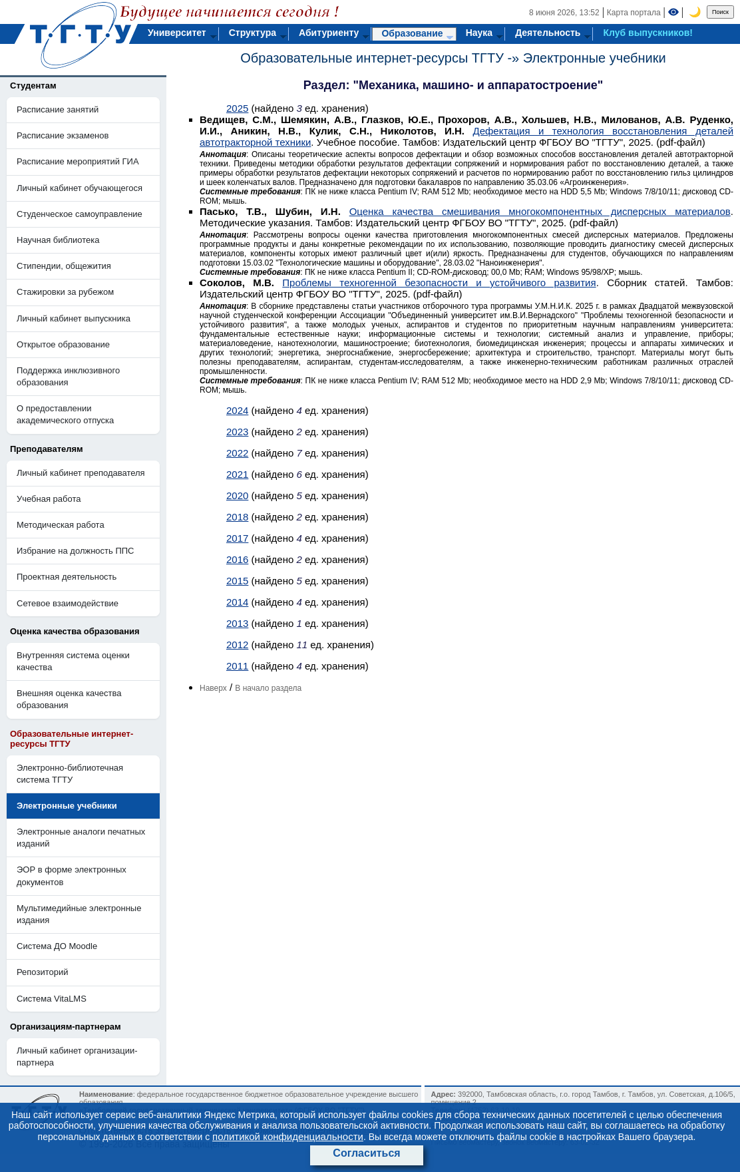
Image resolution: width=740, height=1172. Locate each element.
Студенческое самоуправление (79, 214)
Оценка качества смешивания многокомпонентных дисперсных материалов (540, 211)
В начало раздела (268, 688)
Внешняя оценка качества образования (69, 699)
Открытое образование (63, 344)
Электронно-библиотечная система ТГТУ (70, 774)
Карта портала (634, 12)
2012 (237, 644)
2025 (237, 108)
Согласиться (366, 1153)
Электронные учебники (594, 58)
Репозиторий (42, 972)
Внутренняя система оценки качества (73, 661)
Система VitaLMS (52, 999)
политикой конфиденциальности (287, 1136)
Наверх (213, 688)
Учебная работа (49, 499)
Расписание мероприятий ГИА (78, 161)
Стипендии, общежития (64, 266)
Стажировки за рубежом (65, 292)
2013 (237, 623)
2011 (237, 666)
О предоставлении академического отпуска (65, 414)
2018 (237, 516)
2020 (237, 495)
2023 (237, 431)
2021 (237, 474)
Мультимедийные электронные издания (79, 914)
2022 (237, 453)
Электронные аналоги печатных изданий (81, 838)
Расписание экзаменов (62, 135)
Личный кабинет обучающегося (79, 188)
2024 (237, 410)
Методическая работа (60, 525)
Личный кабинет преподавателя (81, 473)
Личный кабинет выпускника (73, 318)
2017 (237, 538)
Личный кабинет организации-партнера (77, 1057)
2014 (237, 602)
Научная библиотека (58, 240)
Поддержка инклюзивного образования (68, 376)
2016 (237, 559)
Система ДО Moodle (57, 946)
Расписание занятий (57, 109)
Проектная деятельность (66, 577)
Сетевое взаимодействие (67, 603)
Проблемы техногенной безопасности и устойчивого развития (439, 282)
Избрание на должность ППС (75, 551)
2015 (237, 580)
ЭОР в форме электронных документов (71, 875)
